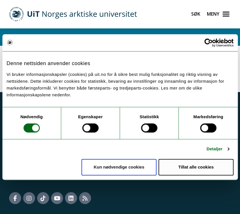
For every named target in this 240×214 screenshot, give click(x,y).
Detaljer (215, 149)
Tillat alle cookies (196, 167)
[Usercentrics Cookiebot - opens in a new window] (208, 42)
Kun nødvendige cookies (119, 167)
